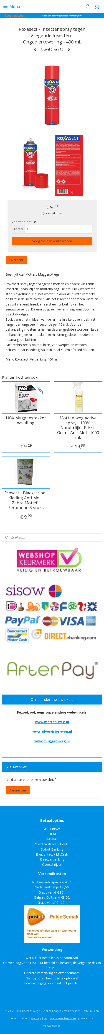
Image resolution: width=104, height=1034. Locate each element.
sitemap (36, 1018)
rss (45, 1018)
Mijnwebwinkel (52, 1025)
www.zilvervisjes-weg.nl (52, 731)
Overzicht (16, 260)
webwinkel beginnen (63, 1018)
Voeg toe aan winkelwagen (52, 241)
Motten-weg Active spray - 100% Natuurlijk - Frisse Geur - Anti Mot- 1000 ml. (78, 428)
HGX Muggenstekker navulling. (26, 420)
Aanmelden (17, 790)
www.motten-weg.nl (52, 722)
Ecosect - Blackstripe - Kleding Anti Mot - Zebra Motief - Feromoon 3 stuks (26, 500)
